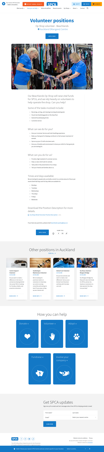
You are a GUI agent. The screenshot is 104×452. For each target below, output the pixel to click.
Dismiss (89, 449)
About (75, 10)
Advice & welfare (46, 10)
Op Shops (67, 10)
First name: (48, 413)
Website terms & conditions (80, 438)
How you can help (33, 10)
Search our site (87, 9)
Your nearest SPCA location (13, 2)
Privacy (91, 438)
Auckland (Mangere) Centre (53, 29)
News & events (57, 10)
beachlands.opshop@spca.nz (59, 223)
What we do (21, 10)
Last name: (75, 413)
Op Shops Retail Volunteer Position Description (44, 215)
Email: (47, 417)
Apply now (52, 36)
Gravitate (90, 442)
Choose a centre (3, 3)
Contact (82, 10)
